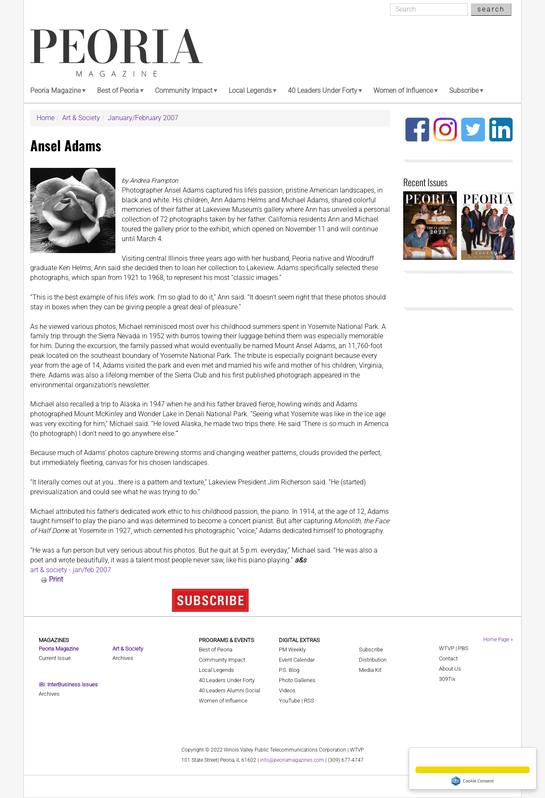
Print (56, 579)
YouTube (289, 700)
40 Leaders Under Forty (322, 90)
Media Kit (370, 670)
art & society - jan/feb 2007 (70, 570)
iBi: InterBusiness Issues (68, 684)
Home (45, 118)
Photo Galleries (297, 680)
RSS (309, 700)
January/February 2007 (143, 118)
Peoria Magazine (55, 90)
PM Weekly (292, 649)
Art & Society (81, 118)
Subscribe (464, 90)
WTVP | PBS (453, 648)
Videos (287, 690)
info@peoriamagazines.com (292, 760)
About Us (450, 668)
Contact (448, 658)
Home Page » (498, 639)
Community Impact (183, 90)
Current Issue (55, 658)
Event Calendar (297, 660)
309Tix (447, 679)
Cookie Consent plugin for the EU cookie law (472, 781)
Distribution (373, 660)
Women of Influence (403, 90)
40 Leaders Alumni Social (229, 690)
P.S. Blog (289, 670)
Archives (49, 694)
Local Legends (250, 90)
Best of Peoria (118, 90)
